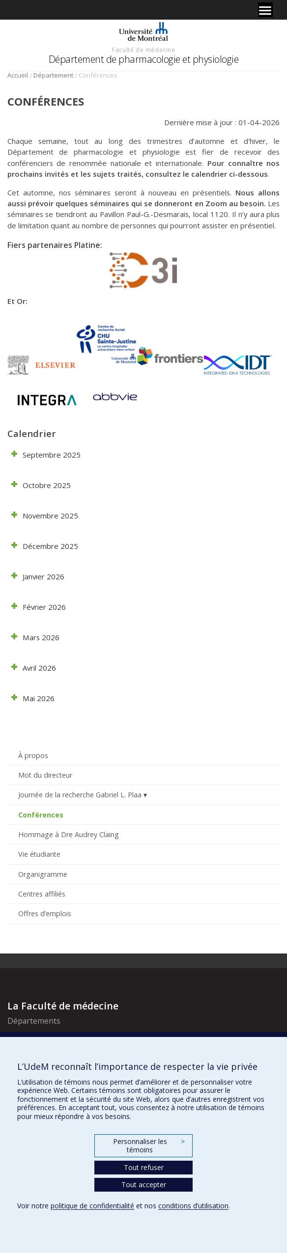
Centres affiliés (41, 894)
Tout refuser (144, 1167)
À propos (33, 755)
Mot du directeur (45, 775)
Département (53, 75)
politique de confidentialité (92, 1205)
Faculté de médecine (143, 50)
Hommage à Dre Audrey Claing (68, 834)
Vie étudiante (39, 854)
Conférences (40, 814)
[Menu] (265, 9)
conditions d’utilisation (193, 1205)
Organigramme (42, 874)
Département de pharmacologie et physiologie (144, 59)
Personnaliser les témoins (149, 1146)
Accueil (17, 75)
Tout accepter (143, 1184)
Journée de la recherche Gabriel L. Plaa (80, 794)
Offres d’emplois (44, 913)
